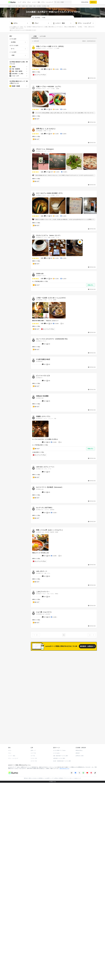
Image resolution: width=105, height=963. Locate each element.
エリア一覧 (33, 751)
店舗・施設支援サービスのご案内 (60, 754)
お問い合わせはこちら (64, 767)
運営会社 (26, 777)
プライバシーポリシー (69, 777)
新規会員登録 (84, 2)
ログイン (93, 2)
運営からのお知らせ (33, 777)
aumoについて (78, 777)
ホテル (24, 2)
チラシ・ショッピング (47, 2)
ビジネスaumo (56, 751)
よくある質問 (46, 777)
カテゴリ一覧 (34, 759)
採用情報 (40, 777)
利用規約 (61, 777)
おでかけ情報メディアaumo (59, 749)
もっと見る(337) (88, 678)
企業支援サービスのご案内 (59, 757)
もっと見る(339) (88, 653)
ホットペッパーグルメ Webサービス (22, 737)
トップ (19, 2)
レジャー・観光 (36, 2)
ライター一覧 (34, 757)
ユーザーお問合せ (54, 777)
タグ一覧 (33, 754)
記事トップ (33, 749)
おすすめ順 (43, 36)
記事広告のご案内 (80, 754)
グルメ (29, 2)
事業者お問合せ (79, 749)
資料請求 (78, 751)
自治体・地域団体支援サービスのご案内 (62, 759)
